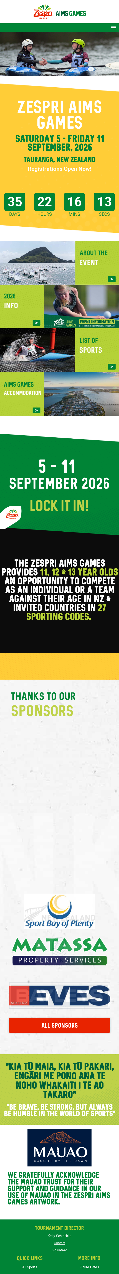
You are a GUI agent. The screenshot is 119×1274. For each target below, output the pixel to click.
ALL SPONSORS (59, 1021)
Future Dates (89, 1264)
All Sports (29, 1264)
